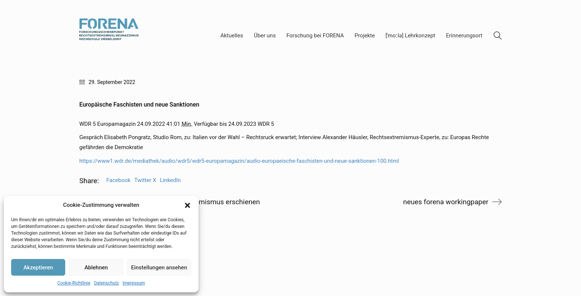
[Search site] (498, 36)
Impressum (134, 283)
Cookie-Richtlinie (73, 283)
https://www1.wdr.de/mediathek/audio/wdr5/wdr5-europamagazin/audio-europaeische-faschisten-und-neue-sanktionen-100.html (239, 161)
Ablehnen (96, 267)
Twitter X (145, 180)
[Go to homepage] (109, 35)
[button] (187, 205)
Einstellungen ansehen (159, 267)
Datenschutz (106, 283)
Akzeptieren (38, 267)
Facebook (118, 180)
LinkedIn (170, 180)
